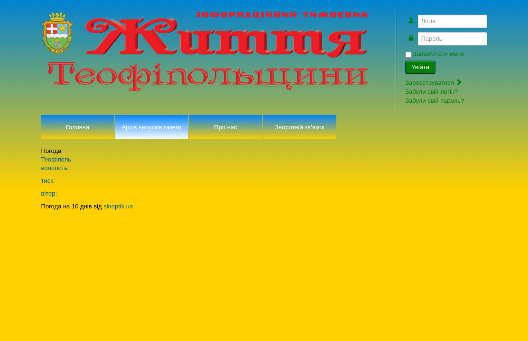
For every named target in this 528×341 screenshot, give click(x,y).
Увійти (420, 67)
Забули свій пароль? (434, 100)
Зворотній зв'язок (299, 127)
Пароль (416, 34)
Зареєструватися (433, 82)
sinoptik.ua (118, 206)
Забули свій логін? (431, 91)
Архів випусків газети (151, 127)
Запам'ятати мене (438, 53)
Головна (77, 127)
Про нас (225, 127)
